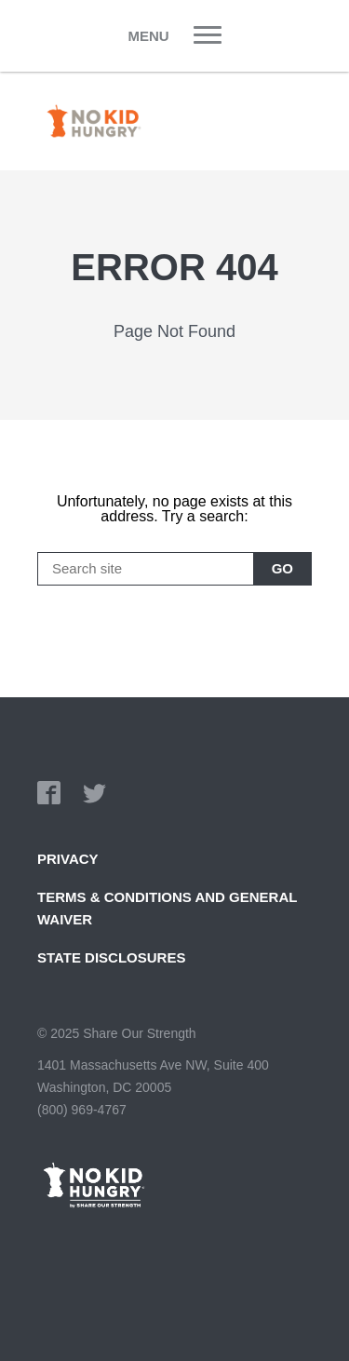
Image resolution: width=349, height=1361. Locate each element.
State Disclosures (111, 957)
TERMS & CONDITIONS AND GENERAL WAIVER (167, 908)
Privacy (68, 859)
